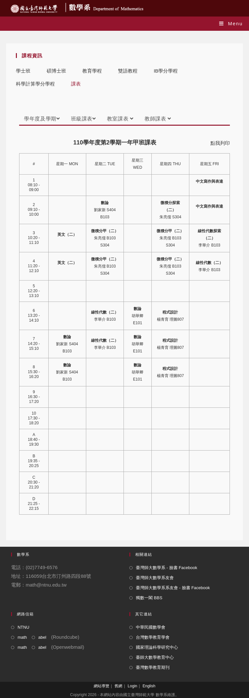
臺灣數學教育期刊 (153, 667)
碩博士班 (56, 71)
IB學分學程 (166, 71)
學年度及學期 (42, 118)
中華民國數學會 (150, 627)
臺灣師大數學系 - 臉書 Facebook (166, 567)
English (149, 686)
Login (132, 686)
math (22, 637)
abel (42, 637)
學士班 (23, 71)
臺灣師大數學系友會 (155, 577)
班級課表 (83, 118)
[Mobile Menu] (231, 23)
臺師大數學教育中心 (155, 657)
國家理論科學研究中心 (157, 647)
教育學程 (92, 71)
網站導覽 (101, 686)
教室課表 (120, 118)
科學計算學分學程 (35, 83)
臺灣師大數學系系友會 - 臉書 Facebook (173, 587)
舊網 (118, 686)
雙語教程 (127, 71)
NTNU (23, 627)
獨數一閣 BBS (149, 597)
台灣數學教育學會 (153, 637)
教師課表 (158, 118)
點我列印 (220, 143)
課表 (76, 83)
